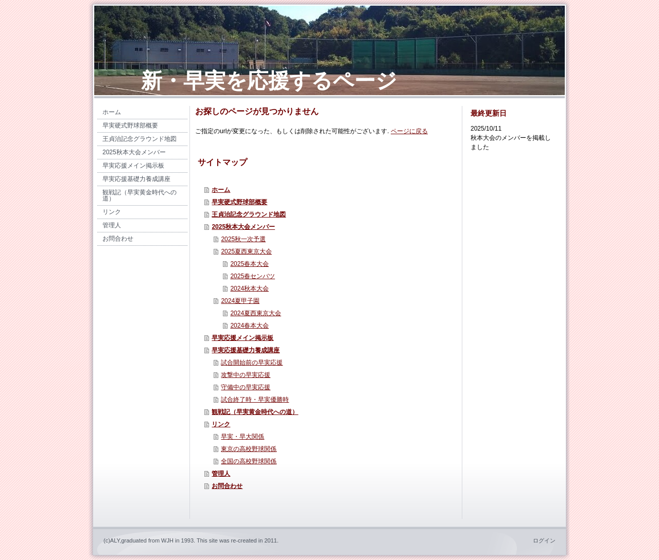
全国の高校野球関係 (248, 461)
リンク (221, 424)
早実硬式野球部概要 (239, 202)
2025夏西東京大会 (246, 251)
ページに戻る (409, 131)
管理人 (221, 473)
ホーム (221, 189)
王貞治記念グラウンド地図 (249, 214)
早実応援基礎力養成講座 (246, 350)
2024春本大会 (249, 325)
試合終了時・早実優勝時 (255, 399)
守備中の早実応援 (245, 387)
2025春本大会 (249, 263)
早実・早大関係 (242, 436)
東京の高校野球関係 (248, 449)
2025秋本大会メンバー (243, 226)
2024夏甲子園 (240, 300)
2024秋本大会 (249, 288)
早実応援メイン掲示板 (242, 337)
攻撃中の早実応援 (245, 374)
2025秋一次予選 (243, 239)
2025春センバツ (252, 276)
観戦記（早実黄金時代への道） (255, 412)
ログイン (544, 540)
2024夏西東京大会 (255, 313)
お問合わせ (227, 486)
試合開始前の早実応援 (252, 362)
